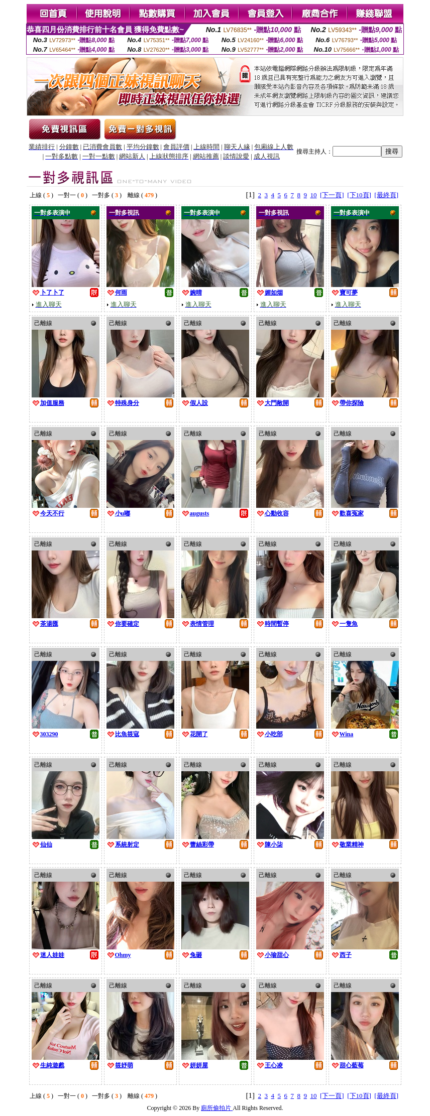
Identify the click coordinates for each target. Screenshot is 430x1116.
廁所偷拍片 (217, 1107)
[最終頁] (386, 195)
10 (313, 195)
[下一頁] (332, 195)
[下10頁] (359, 195)
